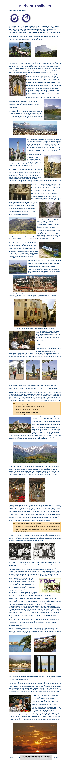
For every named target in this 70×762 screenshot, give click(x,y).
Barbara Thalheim (35, 6)
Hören (14, 757)
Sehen (11, 757)
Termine (19, 757)
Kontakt (58, 757)
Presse (53, 757)
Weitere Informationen (33, 758)
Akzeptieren (44, 758)
